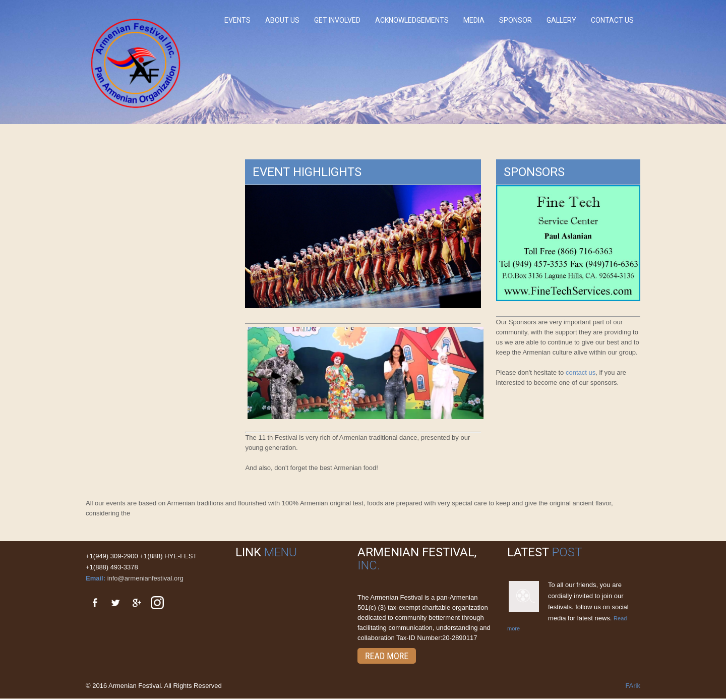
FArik (632, 685)
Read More (386, 656)
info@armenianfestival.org (145, 578)
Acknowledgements (412, 20)
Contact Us (612, 20)
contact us (580, 372)
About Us (282, 20)
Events (237, 20)
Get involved (337, 20)
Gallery (561, 20)
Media (474, 20)
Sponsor (515, 20)
